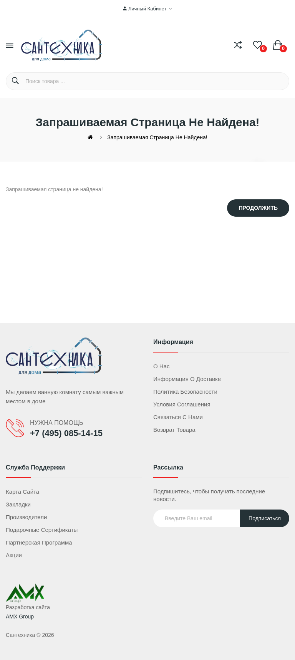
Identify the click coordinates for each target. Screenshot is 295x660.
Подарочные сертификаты (42, 529)
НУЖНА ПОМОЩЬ (56, 422)
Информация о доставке (187, 379)
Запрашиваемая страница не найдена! (157, 137)
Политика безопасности (185, 391)
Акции (14, 555)
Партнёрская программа (39, 542)
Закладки (18, 504)
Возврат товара (174, 429)
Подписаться (265, 518)
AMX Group (20, 616)
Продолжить (258, 208)
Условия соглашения (181, 404)
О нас (161, 366)
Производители (26, 517)
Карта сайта (22, 491)
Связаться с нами (178, 417)
